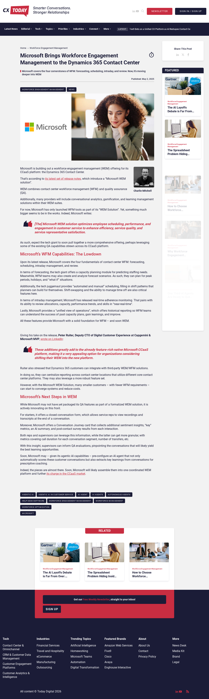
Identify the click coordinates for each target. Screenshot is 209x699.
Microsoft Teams (81, 656)
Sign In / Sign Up (191, 11)
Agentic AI (28, 495)
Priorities (64, 29)
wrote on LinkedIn (52, 339)
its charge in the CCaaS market (65, 473)
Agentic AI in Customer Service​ (56, 495)
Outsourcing (44, 667)
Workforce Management (109, 501)
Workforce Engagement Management (43, 89)
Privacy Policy (147, 656)
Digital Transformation (85, 667)
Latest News (11, 29)
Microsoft (28, 513)
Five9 (107, 651)
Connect (94, 29)
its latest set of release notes (63, 178)
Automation (78, 662)
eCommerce (44, 656)
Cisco (107, 656)
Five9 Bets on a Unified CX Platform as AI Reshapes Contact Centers (160, 29)
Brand (176, 656)
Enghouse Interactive (117, 667)
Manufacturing (46, 662)
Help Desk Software (33, 501)
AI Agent (83, 495)
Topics (50, 29)
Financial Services (48, 645)
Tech (38, 29)
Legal (175, 662)
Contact (143, 651)
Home (23, 48)
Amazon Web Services (118, 645)
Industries (79, 29)
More (107, 29)
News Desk (179, 645)
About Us (144, 645)
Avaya (108, 662)
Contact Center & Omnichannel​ (13, 647)
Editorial (26, 29)
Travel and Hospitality (50, 651)
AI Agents (97, 495)
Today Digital (45, 691)
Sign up (52, 609)
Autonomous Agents (119, 495)
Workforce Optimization (35, 507)
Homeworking (79, 651)
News (71, 89)
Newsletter (159, 11)
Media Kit (178, 651)
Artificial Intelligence (83, 645)
